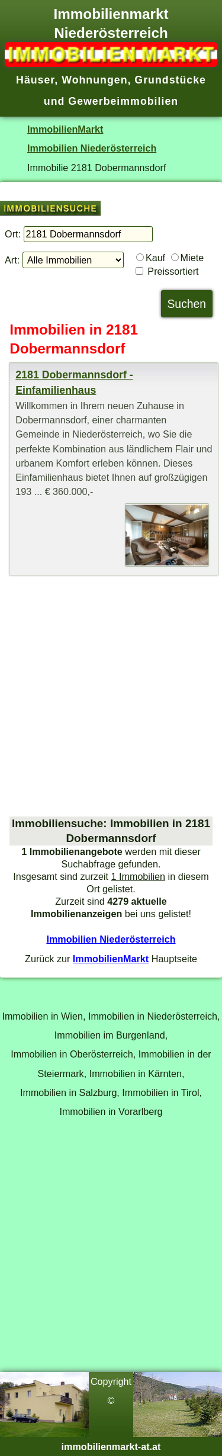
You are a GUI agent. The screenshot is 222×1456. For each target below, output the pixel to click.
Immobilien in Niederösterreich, (154, 1016)
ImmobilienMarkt (65, 129)
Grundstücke (170, 80)
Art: (12, 260)
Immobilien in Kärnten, (137, 1073)
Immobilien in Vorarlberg (110, 1111)
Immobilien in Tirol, (162, 1092)
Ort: (13, 234)
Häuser (35, 80)
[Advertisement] (111, 696)
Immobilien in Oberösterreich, (73, 1054)
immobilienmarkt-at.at (111, 1446)
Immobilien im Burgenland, (111, 1035)
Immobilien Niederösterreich (91, 148)
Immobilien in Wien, (43, 1016)
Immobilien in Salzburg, (70, 1092)
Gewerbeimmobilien (123, 101)
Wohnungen (94, 80)
